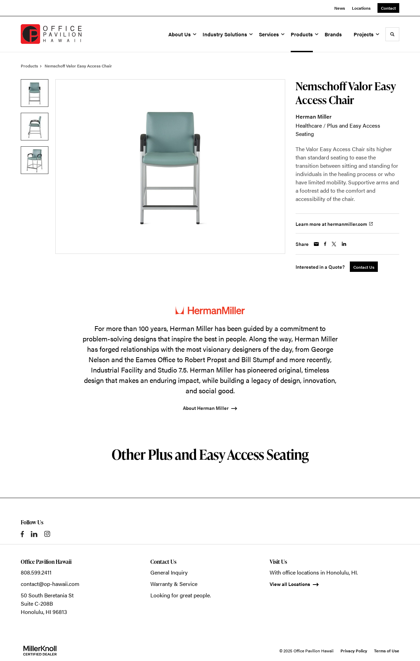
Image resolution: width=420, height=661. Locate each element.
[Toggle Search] (392, 34)
